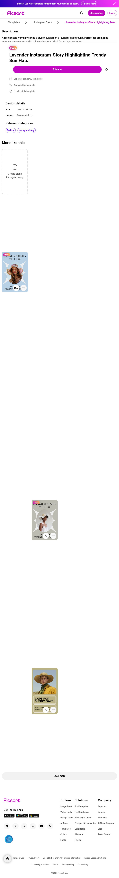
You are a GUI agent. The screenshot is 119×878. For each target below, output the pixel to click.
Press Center (104, 834)
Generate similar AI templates (28, 79)
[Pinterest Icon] (50, 826)
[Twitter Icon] (15, 826)
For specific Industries (85, 823)
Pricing (78, 840)
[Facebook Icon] (7, 826)
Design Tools (66, 817)
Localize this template (24, 91)
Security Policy (68, 864)
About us (102, 817)
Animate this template (24, 85)
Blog (100, 829)
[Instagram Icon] (24, 826)
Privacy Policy (33, 858)
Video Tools (66, 812)
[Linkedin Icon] (33, 826)
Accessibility (83, 864)
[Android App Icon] (22, 816)
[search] (82, 13)
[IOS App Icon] (9, 816)
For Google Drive (83, 817)
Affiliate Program (106, 823)
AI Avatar (79, 834)
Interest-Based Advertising (95, 858)
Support (102, 806)
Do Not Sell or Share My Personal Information (61, 858)
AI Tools (64, 823)
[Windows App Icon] (34, 816)
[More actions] (23, 288)
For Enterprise (81, 806)
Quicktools (80, 829)
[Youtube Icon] (41, 826)
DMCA (55, 864)
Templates (65, 829)
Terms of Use (18, 858)
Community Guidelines (40, 864)
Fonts (63, 840)
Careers (102, 812)
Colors (63, 834)
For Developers (82, 812)
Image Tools (66, 806)
